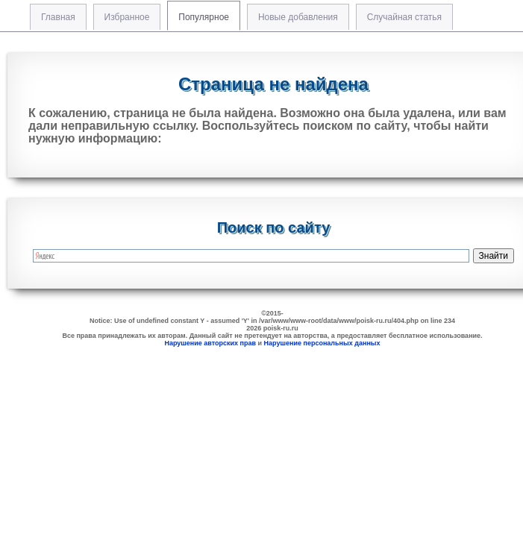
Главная (58, 17)
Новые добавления (298, 17)
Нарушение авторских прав (210, 343)
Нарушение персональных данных (322, 343)
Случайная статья (404, 17)
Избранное (127, 17)
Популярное (203, 17)
